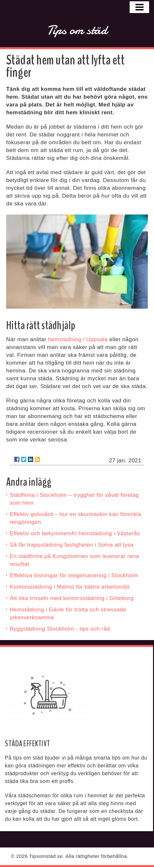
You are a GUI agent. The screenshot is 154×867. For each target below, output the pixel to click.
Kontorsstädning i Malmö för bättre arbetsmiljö (70, 587)
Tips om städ (77, 30)
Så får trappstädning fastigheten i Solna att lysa (72, 545)
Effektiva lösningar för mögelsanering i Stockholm (74, 575)
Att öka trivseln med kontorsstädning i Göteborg (72, 598)
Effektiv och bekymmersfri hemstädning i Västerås (75, 533)
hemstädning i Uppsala (78, 339)
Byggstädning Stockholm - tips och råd (60, 629)
